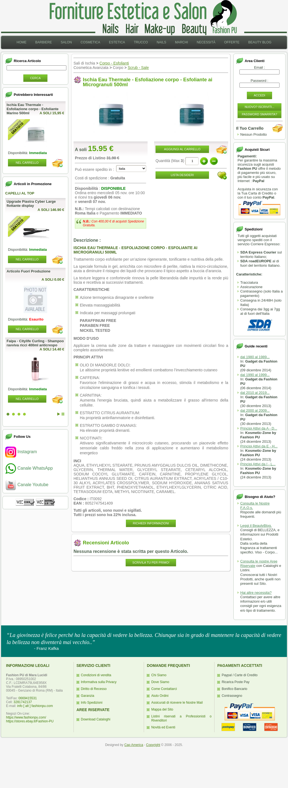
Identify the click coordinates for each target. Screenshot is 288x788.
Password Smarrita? (259, 114)
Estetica (117, 42)
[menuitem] (21, 42)
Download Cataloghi (95, 719)
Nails (161, 42)
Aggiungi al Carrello (182, 149)
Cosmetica (90, 42)
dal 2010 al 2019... (255, 393)
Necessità (206, 42)
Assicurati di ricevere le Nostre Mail (176, 703)
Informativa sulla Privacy (99, 682)
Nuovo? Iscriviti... (259, 106)
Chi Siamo (158, 675)
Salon (66, 42)
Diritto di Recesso (94, 689)
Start (58, 414)
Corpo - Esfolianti (114, 63)
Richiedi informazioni (151, 523)
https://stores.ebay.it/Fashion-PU (29, 721)
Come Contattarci (164, 689)
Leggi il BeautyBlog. (256, 526)
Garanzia (87, 696)
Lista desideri (182, 175)
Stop (63, 414)
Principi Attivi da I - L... (258, 464)
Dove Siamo (160, 682)
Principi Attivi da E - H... (259, 446)
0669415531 (27, 698)
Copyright (153, 745)
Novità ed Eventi (163, 727)
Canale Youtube (26, 484)
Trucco (141, 42)
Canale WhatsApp (29, 468)
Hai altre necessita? (256, 593)
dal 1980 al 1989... (255, 357)
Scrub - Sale (138, 67)
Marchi (181, 42)
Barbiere (43, 42)
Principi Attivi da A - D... (258, 428)
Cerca (35, 78)
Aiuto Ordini (159, 696)
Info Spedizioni (92, 703)
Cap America (133, 745)
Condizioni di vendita (96, 675)
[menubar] (143, 42)
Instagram (21, 451)
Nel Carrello (27, 162)
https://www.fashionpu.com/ (26, 717)
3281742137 (22, 702)
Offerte (231, 42)
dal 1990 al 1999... (255, 375)
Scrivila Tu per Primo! (151, 562)
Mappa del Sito (162, 709)
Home (21, 42)
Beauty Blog (259, 42)
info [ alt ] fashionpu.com (35, 706)
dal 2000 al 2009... (255, 410)
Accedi (259, 95)
